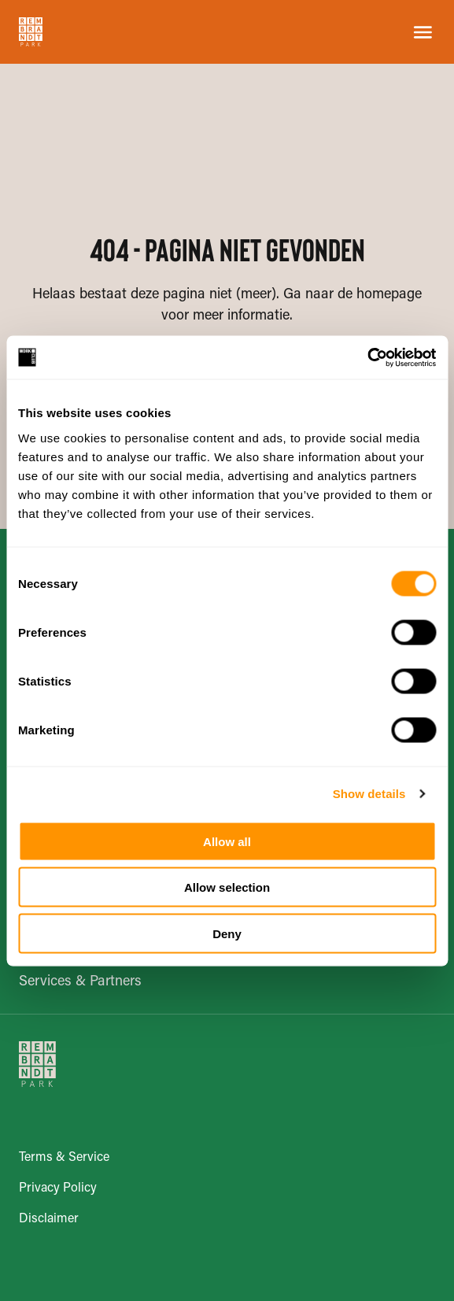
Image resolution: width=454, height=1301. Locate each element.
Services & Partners (80, 982)
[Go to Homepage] (30, 31)
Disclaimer (49, 1219)
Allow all (227, 841)
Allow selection (227, 887)
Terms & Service (64, 1157)
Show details (369, 793)
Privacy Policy (58, 1188)
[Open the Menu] (423, 32)
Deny (227, 933)
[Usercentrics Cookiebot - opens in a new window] (367, 357)
